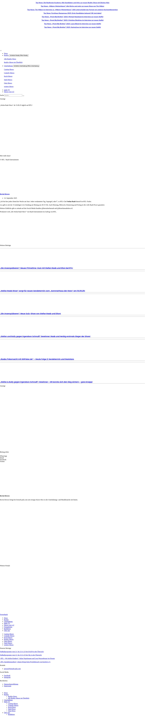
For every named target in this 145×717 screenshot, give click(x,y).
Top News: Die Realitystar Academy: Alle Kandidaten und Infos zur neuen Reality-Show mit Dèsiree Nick (72, 3)
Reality (6, 694)
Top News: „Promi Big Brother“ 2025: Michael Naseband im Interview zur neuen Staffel (72, 17)
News (6, 693)
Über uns (7, 712)
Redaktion (11, 714)
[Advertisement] (72, 228)
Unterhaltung (8, 700)
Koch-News (12, 707)
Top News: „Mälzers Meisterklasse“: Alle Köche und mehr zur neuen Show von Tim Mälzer (72, 6)
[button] (72, 456)
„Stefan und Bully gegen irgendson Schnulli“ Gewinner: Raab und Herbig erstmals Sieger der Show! (45, 336)
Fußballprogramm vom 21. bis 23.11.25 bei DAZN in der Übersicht (22, 651)
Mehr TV (7, 702)
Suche (2, 95)
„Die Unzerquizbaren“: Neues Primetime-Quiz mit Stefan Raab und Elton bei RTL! (36, 268)
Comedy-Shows (13, 705)
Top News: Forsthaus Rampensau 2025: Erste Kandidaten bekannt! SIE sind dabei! (73, 13)
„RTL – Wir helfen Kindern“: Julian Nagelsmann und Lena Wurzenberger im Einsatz (27, 658)
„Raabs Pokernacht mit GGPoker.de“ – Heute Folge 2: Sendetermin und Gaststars (37, 359)
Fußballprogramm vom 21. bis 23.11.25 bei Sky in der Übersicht (21, 655)
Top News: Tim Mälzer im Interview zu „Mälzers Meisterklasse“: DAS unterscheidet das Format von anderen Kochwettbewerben (72, 10)
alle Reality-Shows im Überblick (18, 698)
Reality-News (12, 696)
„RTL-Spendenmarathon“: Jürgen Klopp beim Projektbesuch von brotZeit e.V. (25, 662)
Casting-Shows (13, 703)
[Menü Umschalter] (1, 50)
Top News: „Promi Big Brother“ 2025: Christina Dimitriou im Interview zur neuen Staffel (73, 20)
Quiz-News (11, 711)
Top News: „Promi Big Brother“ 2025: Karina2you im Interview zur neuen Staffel (72, 27)
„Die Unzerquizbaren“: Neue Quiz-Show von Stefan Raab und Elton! (30, 313)
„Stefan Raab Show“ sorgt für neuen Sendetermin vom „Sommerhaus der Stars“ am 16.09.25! (42, 291)
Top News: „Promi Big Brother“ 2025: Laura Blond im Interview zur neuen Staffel (72, 24)
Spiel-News (12, 709)
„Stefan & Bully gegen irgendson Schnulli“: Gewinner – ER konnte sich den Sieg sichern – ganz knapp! (46, 382)
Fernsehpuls (4, 614)
